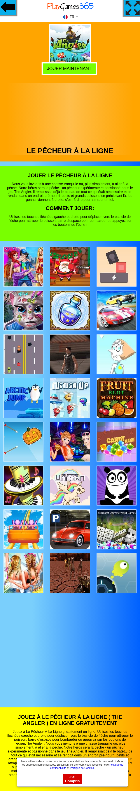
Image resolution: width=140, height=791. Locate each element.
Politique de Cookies (82, 768)
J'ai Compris (72, 779)
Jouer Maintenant (70, 68)
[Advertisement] (70, 114)
